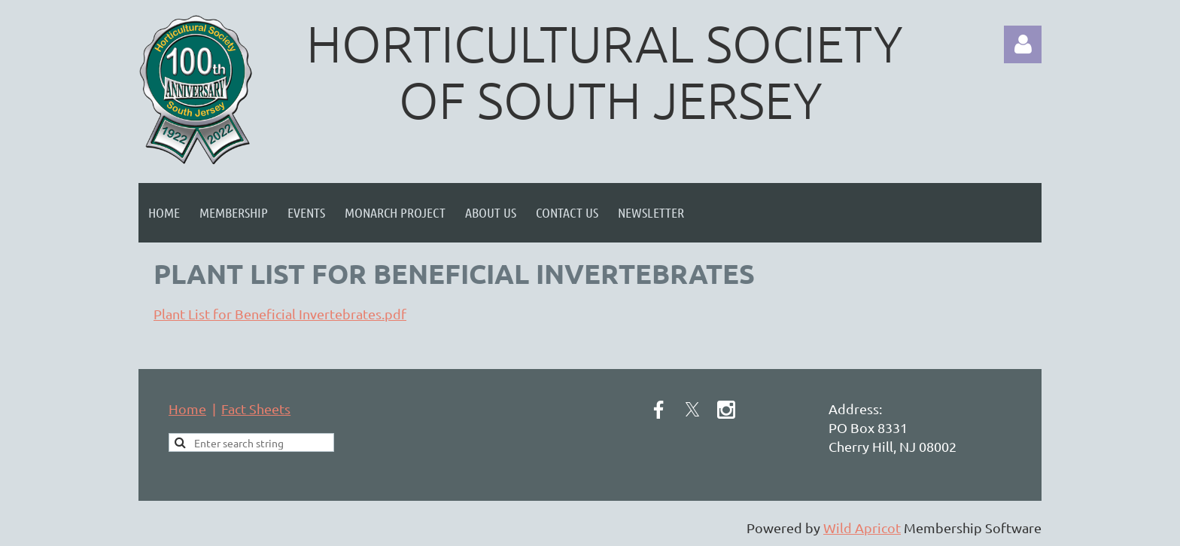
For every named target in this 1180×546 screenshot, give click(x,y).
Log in (1023, 44)
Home (187, 408)
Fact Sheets (255, 408)
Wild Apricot (862, 527)
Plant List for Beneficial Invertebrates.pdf (280, 314)
